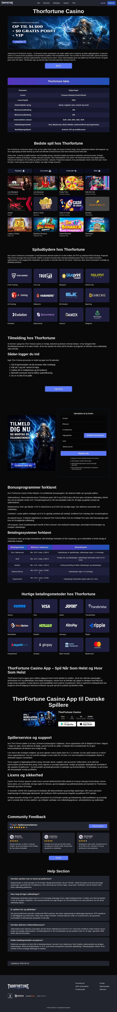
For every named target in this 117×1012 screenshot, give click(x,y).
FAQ (73, 3)
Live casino (45, 171)
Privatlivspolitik (80, 989)
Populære (20, 171)
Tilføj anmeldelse (98, 826)
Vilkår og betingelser (82, 986)
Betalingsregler (104, 986)
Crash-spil (71, 171)
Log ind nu (58, 389)
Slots (97, 171)
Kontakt (102, 983)
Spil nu (58, 66)
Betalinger (56, 3)
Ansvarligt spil (79, 983)
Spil (38, 3)
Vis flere (58, 858)
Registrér (111, 3)
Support (66, 3)
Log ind (103, 3)
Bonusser (46, 3)
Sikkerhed (103, 989)
